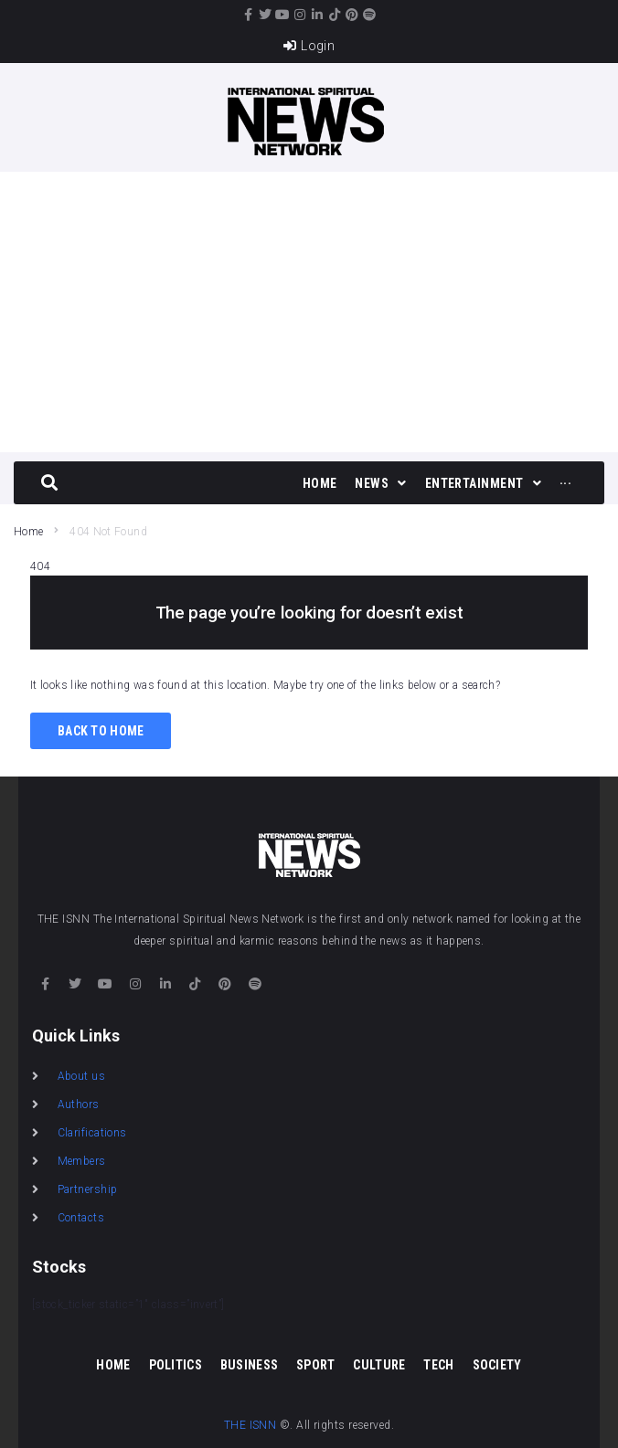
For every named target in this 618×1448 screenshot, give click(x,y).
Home (28, 531)
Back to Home (101, 731)
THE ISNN (250, 1425)
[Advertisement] (309, 309)
